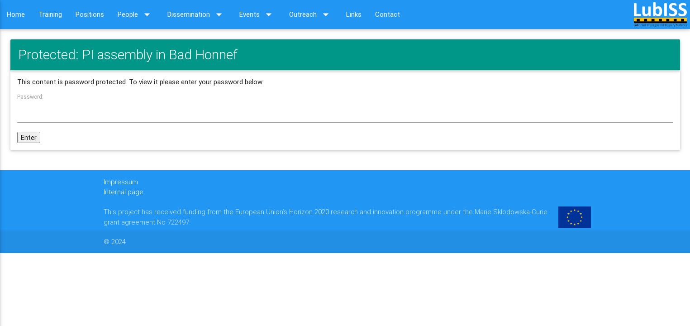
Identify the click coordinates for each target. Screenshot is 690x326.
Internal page (123, 191)
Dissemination (196, 14)
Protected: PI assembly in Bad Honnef (128, 54)
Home (16, 14)
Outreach (311, 14)
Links (354, 14)
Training (50, 14)
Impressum (121, 181)
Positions (90, 14)
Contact (387, 14)
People (136, 14)
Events (257, 14)
